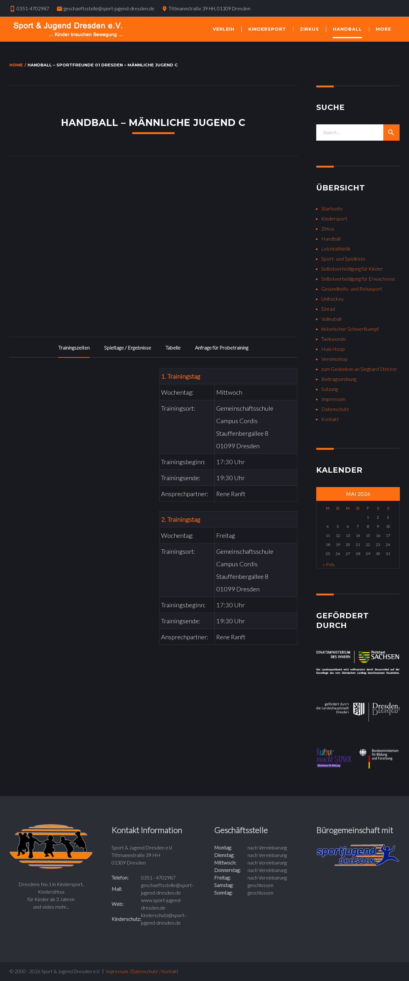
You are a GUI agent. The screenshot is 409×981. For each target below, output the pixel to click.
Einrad (328, 309)
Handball (347, 29)
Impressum (333, 399)
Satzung (329, 389)
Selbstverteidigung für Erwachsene (358, 279)
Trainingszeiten (74, 347)
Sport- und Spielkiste (343, 259)
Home (16, 64)
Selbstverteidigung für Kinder (352, 269)
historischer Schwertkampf (350, 329)
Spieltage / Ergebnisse (127, 347)
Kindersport (267, 29)
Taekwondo (333, 339)
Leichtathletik (336, 249)
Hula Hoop (333, 349)
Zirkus (309, 29)
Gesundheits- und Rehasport (351, 289)
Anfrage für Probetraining (221, 347)
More (383, 29)
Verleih (223, 29)
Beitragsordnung (338, 379)
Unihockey (332, 299)
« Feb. (329, 564)
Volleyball (331, 319)
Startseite (332, 208)
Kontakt (330, 419)
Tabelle (173, 347)
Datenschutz (335, 409)
